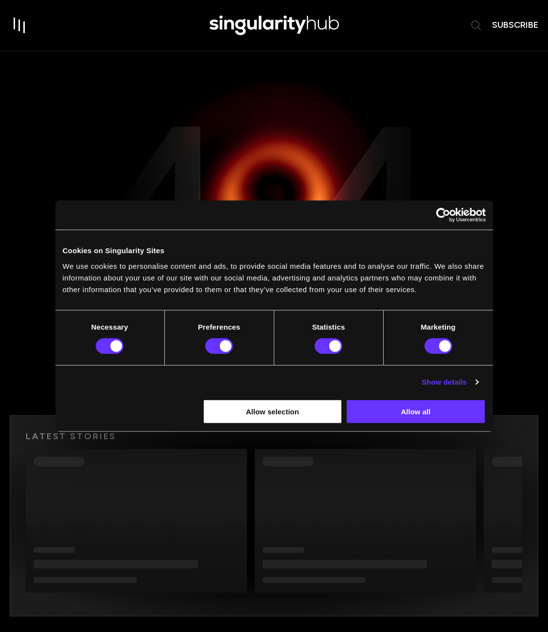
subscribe (515, 24)
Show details (444, 382)
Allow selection (272, 411)
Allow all (416, 411)
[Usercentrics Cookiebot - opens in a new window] (443, 215)
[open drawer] (19, 25)
